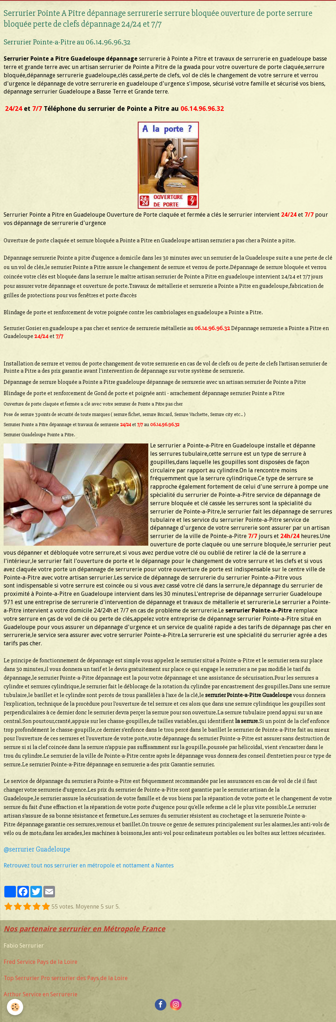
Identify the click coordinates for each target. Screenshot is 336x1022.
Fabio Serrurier (24, 945)
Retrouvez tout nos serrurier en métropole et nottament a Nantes (89, 865)
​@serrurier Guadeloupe (37, 849)
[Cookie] (15, 1007)
